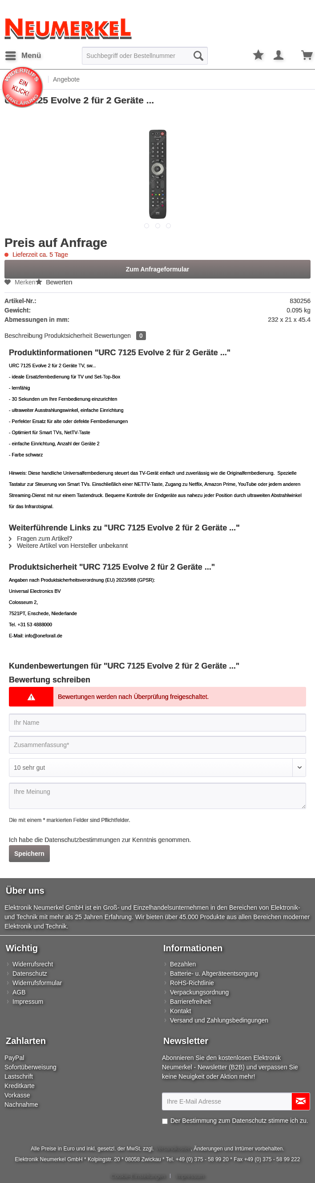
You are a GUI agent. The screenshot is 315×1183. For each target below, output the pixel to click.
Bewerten (54, 282)
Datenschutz (29, 973)
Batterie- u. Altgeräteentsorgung (214, 973)
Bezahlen (183, 964)
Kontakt (180, 1011)
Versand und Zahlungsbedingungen (219, 1020)
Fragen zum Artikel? (40, 538)
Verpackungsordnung (199, 992)
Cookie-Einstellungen (138, 1176)
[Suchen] (198, 56)
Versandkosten (172, 1149)
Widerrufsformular (37, 982)
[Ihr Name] (157, 722)
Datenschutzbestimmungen (82, 839)
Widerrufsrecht (32, 964)
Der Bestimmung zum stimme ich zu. (239, 1120)
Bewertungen (120, 335)
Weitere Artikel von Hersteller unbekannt (68, 545)
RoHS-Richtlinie (192, 982)
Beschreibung (23, 335)
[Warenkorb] (301, 56)
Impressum (27, 1001)
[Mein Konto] (279, 56)
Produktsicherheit (68, 335)
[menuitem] (22, 56)
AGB (19, 992)
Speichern (29, 853)
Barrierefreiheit (190, 1001)
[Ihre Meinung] (157, 796)
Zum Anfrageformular (158, 269)
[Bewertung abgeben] (157, 767)
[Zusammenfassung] (157, 745)
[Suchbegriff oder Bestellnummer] (145, 56)
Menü (23, 54)
